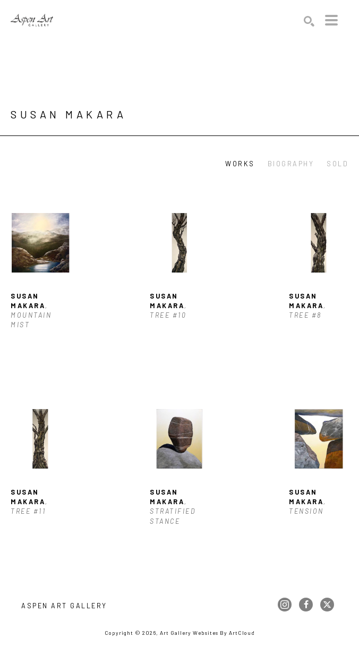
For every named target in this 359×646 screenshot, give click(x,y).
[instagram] (285, 604)
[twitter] (327, 604)
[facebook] (306, 604)
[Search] (309, 21)
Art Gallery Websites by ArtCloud (207, 633)
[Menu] (331, 20)
